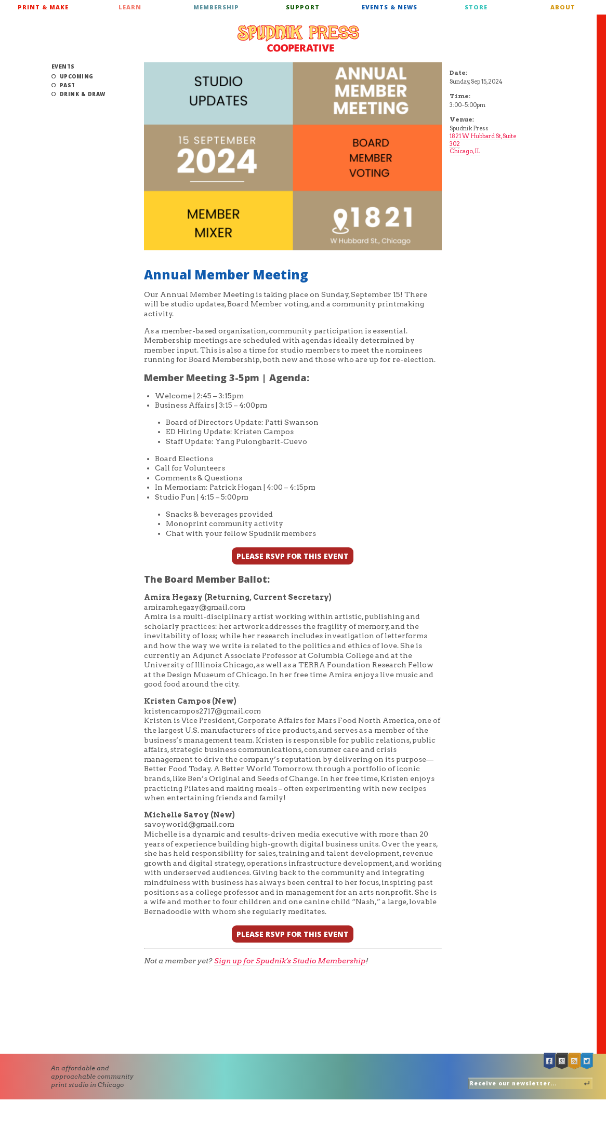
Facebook (550, 1061)
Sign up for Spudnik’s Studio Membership (289, 961)
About (562, 7)
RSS (575, 1061)
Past (67, 85)
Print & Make (43, 7)
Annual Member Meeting (226, 274)
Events (63, 66)
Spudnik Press (298, 38)
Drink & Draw (83, 94)
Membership (216, 7)
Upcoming (77, 76)
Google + (562, 1061)
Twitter (587, 1061)
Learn (129, 7)
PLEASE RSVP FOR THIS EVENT (292, 556)
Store (476, 7)
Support (303, 7)
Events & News (389, 7)
